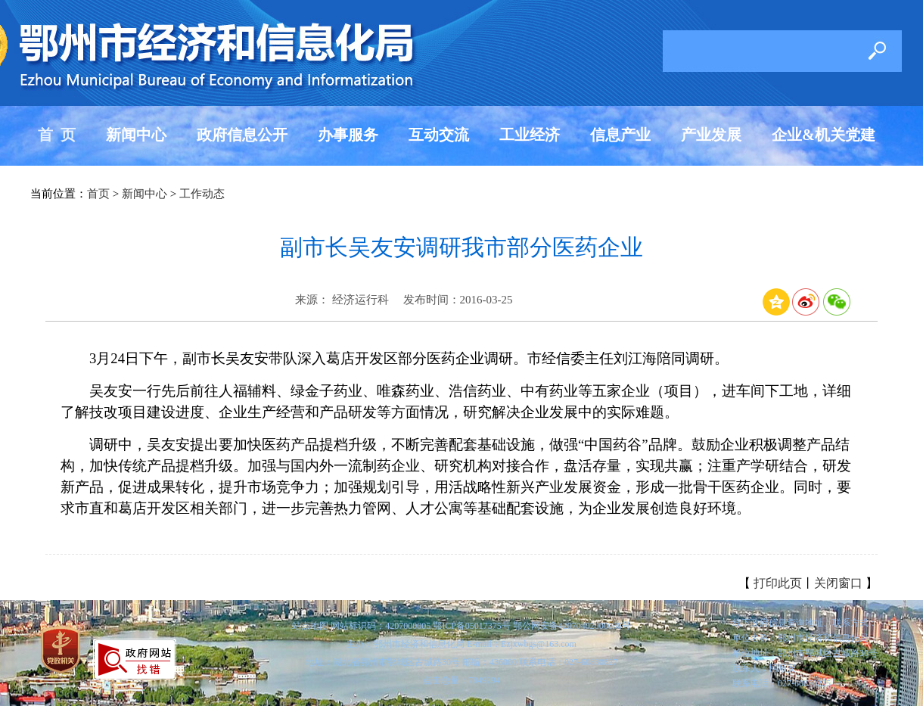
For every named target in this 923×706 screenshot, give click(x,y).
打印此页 (778, 583)
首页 (98, 194)
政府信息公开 (242, 134)
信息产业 (620, 134)
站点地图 (310, 625)
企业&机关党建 (823, 134)
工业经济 (529, 134)
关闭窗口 (838, 583)
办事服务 (348, 134)
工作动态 (202, 194)
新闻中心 (136, 134)
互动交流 (439, 134)
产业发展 (711, 134)
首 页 (57, 134)
